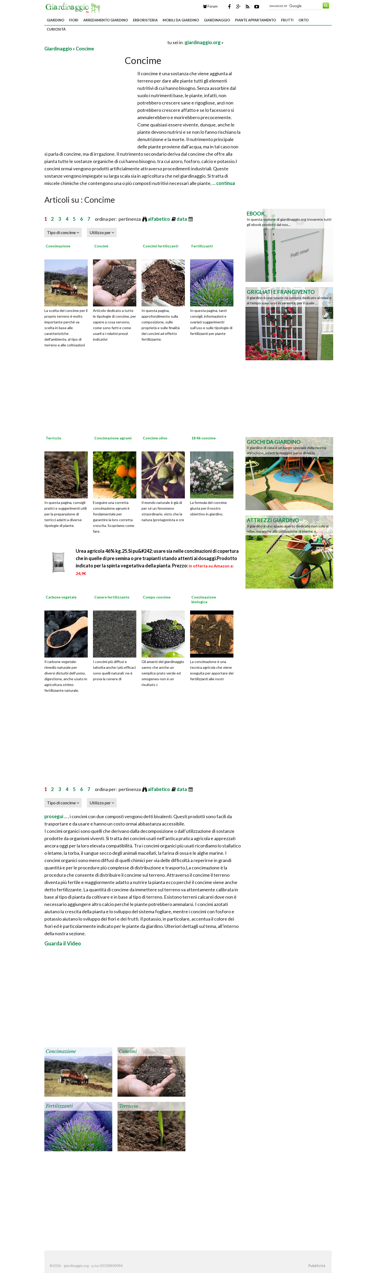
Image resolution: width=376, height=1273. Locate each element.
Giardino (55, 20)
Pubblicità (316, 1266)
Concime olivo (155, 438)
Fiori (73, 20)
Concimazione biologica (203, 599)
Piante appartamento (255, 20)
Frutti (287, 20)
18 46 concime (203, 438)
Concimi (101, 246)
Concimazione (58, 246)
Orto (303, 20)
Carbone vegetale (61, 597)
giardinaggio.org (203, 42)
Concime (85, 48)
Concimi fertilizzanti (160, 246)
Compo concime (157, 597)
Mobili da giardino (181, 20)
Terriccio (53, 438)
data (182, 219)
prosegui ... (56, 816)
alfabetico (159, 219)
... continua (223, 183)
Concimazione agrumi (113, 438)
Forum (210, 6)
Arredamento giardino (105, 20)
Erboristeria (145, 20)
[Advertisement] (105, 42)
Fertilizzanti (202, 246)
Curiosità (56, 29)
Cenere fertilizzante (111, 597)
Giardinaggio (217, 20)
